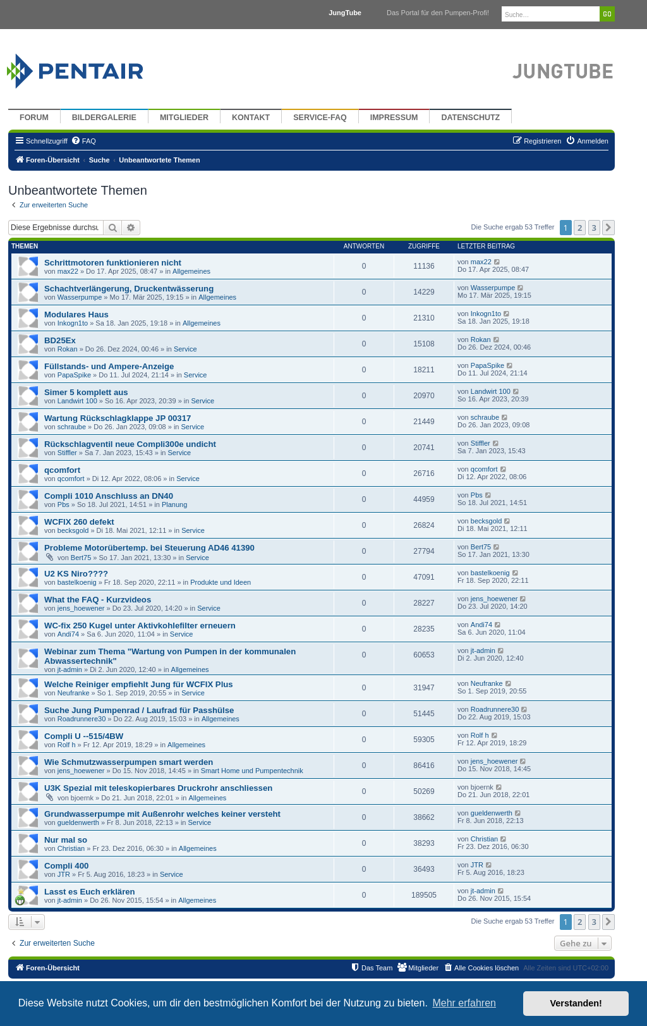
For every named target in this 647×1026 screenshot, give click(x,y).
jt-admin (69, 669)
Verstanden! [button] (576, 1003)
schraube (71, 427)
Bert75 (81, 557)
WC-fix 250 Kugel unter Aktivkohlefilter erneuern (140, 625)
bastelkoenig (77, 582)
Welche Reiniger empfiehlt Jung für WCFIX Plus (138, 684)
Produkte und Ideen (220, 582)
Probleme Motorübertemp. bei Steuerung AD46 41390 (149, 548)
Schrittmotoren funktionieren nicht (112, 262)
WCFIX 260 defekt (79, 522)
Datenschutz (470, 117)
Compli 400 (66, 865)
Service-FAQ (320, 117)
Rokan (67, 349)
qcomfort (62, 470)
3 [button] (594, 227)
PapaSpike (74, 375)
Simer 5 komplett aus (86, 392)
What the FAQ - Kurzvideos (97, 599)
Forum (34, 117)
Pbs (63, 504)
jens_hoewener (81, 608)
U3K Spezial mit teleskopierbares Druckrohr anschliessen (158, 788)
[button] (608, 227)
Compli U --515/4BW (83, 736)
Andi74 (68, 634)
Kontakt (251, 117)
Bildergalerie (104, 117)
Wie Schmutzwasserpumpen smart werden (128, 762)
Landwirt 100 (77, 401)
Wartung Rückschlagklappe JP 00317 (117, 418)
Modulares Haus (76, 314)
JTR (63, 874)
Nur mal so (65, 840)
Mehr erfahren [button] (464, 1003)
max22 (67, 271)
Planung (174, 504)
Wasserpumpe (79, 297)
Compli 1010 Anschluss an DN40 (108, 496)
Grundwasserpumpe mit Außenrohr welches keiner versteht (162, 814)
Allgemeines (191, 271)
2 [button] (579, 227)
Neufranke (73, 693)
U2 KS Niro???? (76, 573)
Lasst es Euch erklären (89, 891)
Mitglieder (184, 117)
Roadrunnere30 (81, 719)
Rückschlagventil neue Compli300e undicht (130, 444)
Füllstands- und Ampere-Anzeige (109, 366)
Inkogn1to (72, 323)
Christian (71, 848)
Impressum (394, 117)
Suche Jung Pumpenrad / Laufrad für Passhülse (139, 710)
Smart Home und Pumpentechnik (252, 770)
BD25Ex (60, 340)
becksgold (73, 530)
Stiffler (67, 452)
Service (185, 349)
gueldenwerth (78, 822)
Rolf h (66, 744)
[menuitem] (83, 141)
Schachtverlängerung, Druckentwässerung (129, 288)
